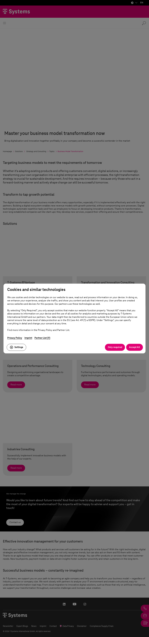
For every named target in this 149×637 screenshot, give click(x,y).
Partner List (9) (42, 337)
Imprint (28, 337)
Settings (16, 347)
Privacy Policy (14, 337)
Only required (115, 347)
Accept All (134, 347)
